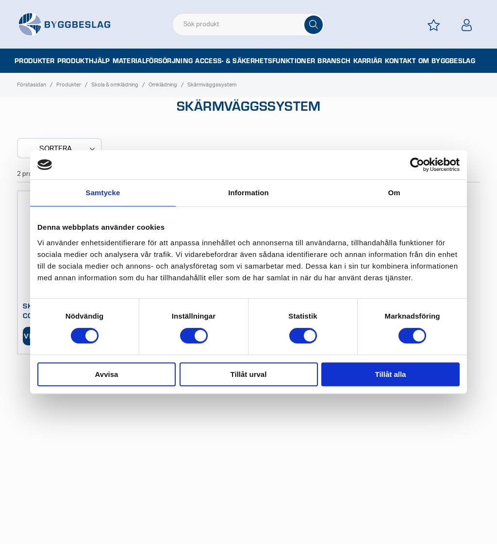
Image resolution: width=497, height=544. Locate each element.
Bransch (333, 60)
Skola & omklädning (114, 84)
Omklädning (163, 84)
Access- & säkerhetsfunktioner (255, 60)
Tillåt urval (249, 374)
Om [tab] (394, 192)
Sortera (68, 149)
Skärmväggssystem (211, 84)
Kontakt (400, 60)
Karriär (367, 60)
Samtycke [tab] (103, 192)
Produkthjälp (83, 60)
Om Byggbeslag (446, 60)
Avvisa (106, 374)
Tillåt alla (390, 374)
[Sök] (313, 25)
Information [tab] (248, 192)
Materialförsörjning (153, 60)
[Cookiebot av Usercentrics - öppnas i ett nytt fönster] (417, 164)
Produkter (35, 60)
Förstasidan (31, 84)
